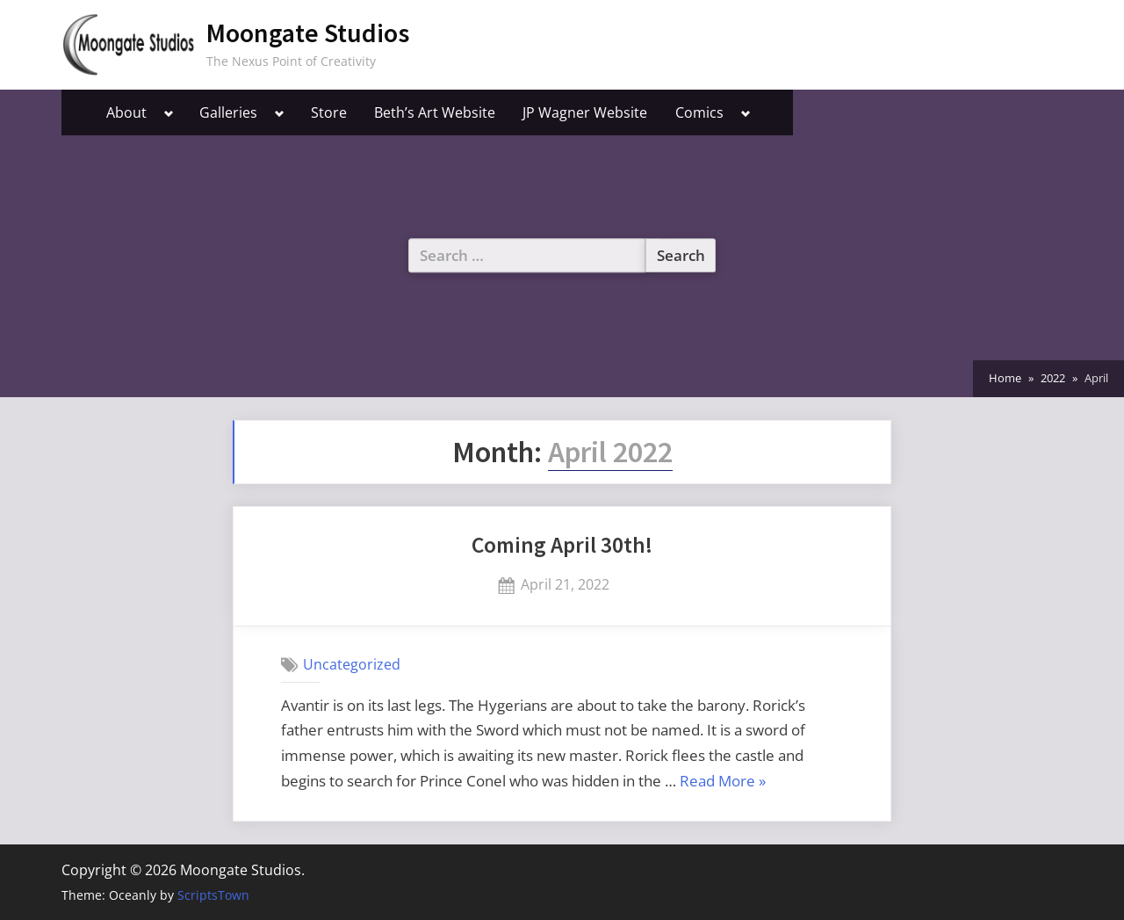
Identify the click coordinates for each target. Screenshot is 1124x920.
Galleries (228, 112)
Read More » (723, 782)
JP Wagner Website (584, 112)
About (126, 112)
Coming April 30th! (562, 545)
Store (329, 112)
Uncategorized (351, 664)
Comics (699, 112)
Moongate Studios (307, 33)
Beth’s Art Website (434, 112)
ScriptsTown (213, 895)
